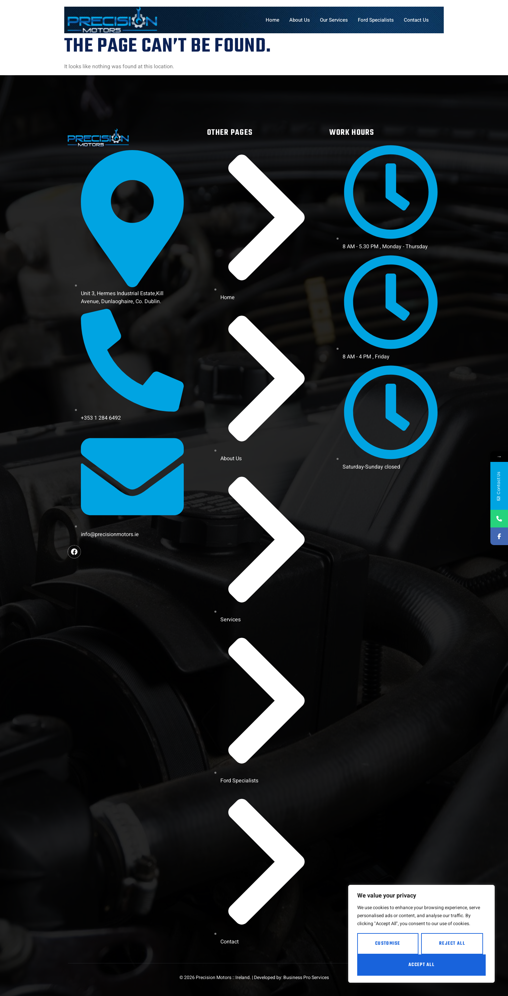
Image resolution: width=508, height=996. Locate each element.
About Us (299, 20)
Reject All (452, 943)
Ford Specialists (376, 20)
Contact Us (416, 20)
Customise (387, 943)
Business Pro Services (306, 977)
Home (272, 20)
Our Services (334, 20)
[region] (421, 934)
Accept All (421, 965)
